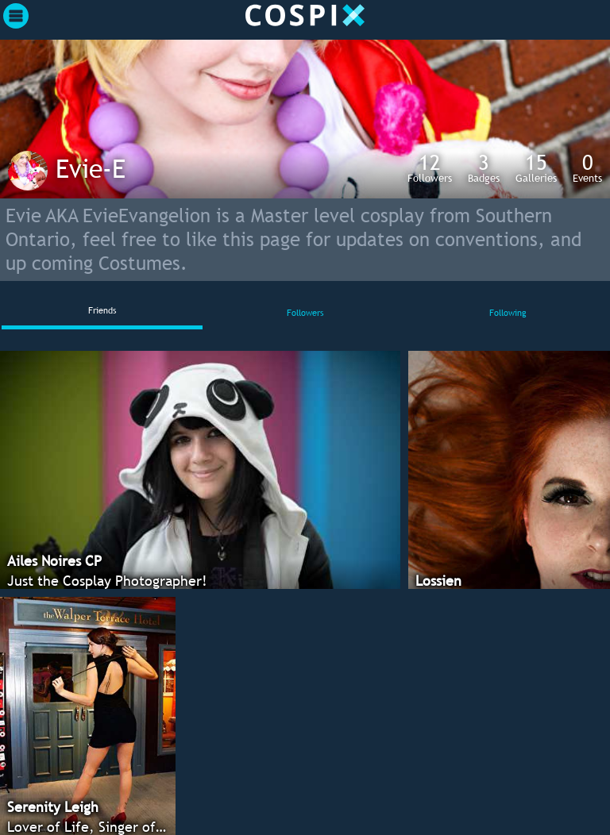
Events (587, 167)
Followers (429, 167)
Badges (484, 167)
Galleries (536, 167)
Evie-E (90, 168)
